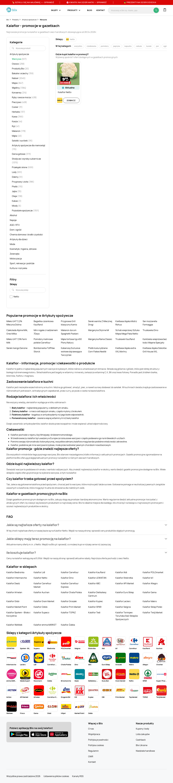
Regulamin (93, 750)
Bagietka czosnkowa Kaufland (43, 323)
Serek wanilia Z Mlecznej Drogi (100, 323)
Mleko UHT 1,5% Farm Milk (16, 341)
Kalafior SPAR (94, 606)
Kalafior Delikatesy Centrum (97, 594)
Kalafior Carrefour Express (70, 585)
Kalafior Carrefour (70, 572)
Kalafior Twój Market (152, 612)
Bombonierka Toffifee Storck (44, 350)
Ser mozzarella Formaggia (150, 323)
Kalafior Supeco (41, 612)
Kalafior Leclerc (123, 601)
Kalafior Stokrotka (124, 577)
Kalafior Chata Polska (71, 592)
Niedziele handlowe (145, 750)
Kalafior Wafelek (14, 624)
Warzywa (43, 20)
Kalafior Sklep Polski (152, 606)
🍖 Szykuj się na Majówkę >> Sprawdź (33, 2)
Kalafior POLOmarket (153, 572)
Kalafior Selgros (123, 606)
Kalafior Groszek (69, 601)
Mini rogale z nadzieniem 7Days (46, 332)
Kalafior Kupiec (95, 601)
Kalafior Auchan (41, 592)
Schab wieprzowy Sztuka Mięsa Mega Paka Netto (127, 332)
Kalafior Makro (150, 601)
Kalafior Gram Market (44, 601)
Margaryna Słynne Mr (98, 330)
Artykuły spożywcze (29, 20)
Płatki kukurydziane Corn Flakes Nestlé (98, 350)
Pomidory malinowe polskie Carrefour (43, 341)
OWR (90, 756)
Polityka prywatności (98, 739)
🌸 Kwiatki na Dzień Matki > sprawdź (86, 2)
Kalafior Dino (67, 577)
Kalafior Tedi (94, 612)
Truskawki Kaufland (125, 339)
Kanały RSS (77, 776)
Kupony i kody (142, 728)
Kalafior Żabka (68, 624)
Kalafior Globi (12, 601)
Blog (89, 10)
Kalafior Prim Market (71, 606)
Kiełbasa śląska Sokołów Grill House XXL (155, 350)
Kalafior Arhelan (14, 592)
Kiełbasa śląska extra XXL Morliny (125, 350)
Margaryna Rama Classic (100, 339)
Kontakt (100, 10)
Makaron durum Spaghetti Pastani (69, 332)
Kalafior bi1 (148, 577)
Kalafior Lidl (39, 572)
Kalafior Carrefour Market (42, 585)
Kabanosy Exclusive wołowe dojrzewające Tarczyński (71, 351)
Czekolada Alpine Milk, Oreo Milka (17, 332)
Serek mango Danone (16, 348)
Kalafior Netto (40, 577)
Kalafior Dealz (13, 583)
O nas (91, 728)
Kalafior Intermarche (16, 577)
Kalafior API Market (124, 583)
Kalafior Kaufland (96, 572)
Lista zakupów (143, 734)
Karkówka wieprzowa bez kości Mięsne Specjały (155, 341)
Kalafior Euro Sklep (124, 592)
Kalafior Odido (40, 606)
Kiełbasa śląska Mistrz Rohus (126, 323)
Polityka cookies (96, 745)
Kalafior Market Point (16, 606)
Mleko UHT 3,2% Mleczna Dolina (14, 323)
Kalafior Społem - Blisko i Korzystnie (18, 614)
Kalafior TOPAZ (68, 612)
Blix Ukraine (141, 745)
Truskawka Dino (150, 330)
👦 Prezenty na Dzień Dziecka (140, 2)
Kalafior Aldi (121, 572)
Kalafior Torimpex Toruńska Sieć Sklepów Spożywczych (126, 616)
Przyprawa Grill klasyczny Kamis (69, 323)
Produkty (15, 20)
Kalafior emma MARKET (45, 624)
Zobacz (71, 100)
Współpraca (94, 734)
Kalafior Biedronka (15, 572)
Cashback (141, 739)
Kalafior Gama (149, 592)
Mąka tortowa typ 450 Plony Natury (71, 341)
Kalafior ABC (94, 583)
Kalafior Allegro (150, 583)
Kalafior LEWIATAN (97, 577)
